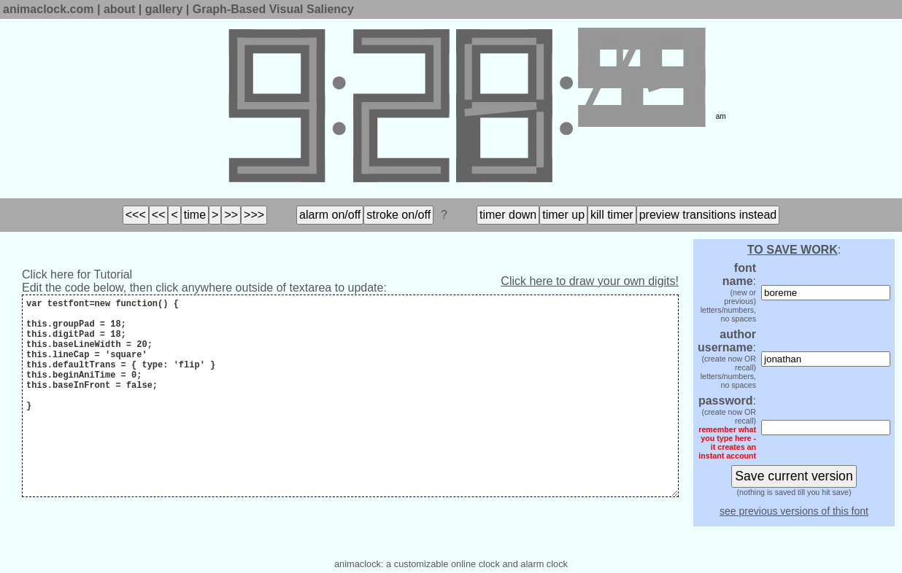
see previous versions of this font (794, 511)
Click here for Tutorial (77, 274)
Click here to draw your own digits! (590, 281)
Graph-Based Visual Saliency (273, 9)
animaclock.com (48, 9)
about (120, 9)
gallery (164, 9)
